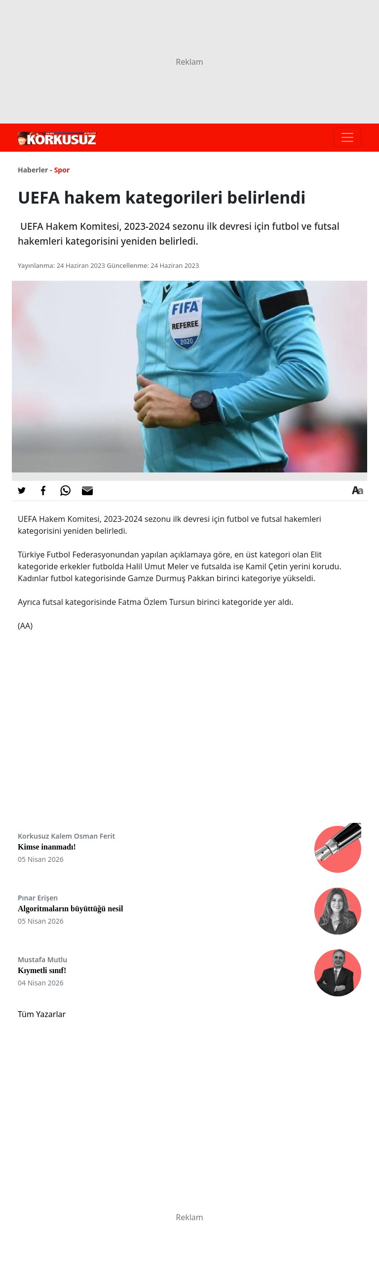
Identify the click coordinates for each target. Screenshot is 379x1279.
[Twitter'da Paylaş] (22, 491)
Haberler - (35, 169)
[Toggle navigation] (347, 137)
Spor (62, 169)
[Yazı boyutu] (357, 491)
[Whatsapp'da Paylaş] (65, 491)
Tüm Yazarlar (42, 1014)
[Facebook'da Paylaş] (43, 491)
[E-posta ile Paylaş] (87, 491)
